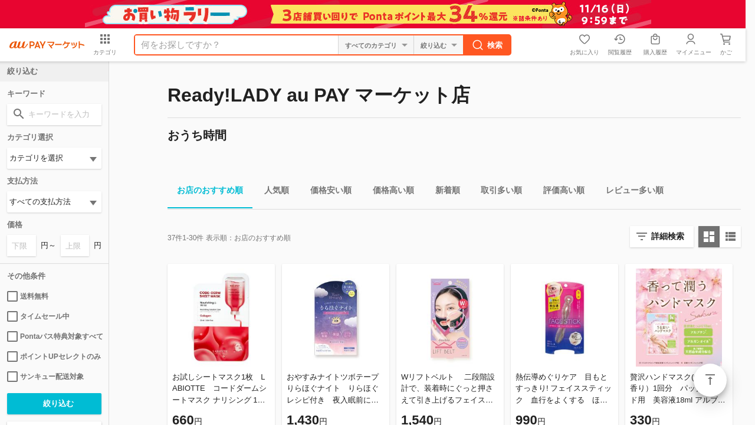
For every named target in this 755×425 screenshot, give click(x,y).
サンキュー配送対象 (45, 376)
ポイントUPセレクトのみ (54, 356)
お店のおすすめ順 (205, 192)
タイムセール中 (38, 316)
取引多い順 (496, 192)
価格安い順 (326, 192)
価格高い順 (388, 192)
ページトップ (710, 380)
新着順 (443, 192)
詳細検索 (667, 236)
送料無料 (27, 296)
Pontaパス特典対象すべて (54, 336)
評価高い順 (559, 192)
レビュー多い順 (630, 192)
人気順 (272, 192)
